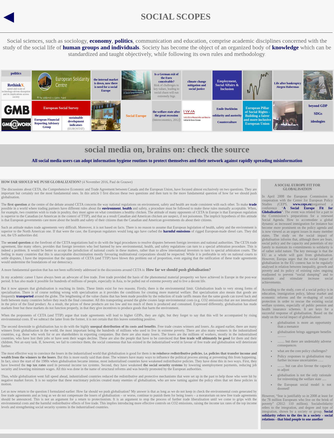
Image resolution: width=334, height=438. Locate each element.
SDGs (318, 113)
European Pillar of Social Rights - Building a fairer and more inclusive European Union (257, 115)
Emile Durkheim (227, 109)
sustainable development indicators (76, 121)
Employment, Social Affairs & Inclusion (227, 85)
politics (124, 41)
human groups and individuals (101, 47)
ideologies (318, 121)
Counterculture (227, 122)
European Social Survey (61, 108)
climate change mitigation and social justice (196, 85)
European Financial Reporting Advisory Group (46, 123)
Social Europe (136, 116)
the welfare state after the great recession (166, 113)
